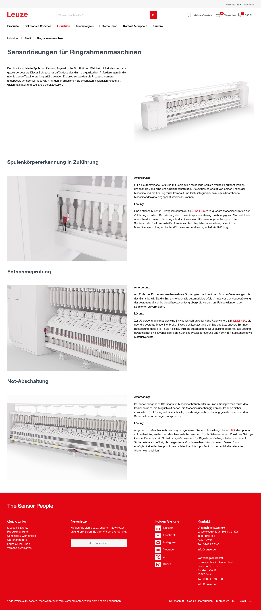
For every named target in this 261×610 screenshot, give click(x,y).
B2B (234, 600)
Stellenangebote (17, 539)
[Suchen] (153, 15)
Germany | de (232, 4)
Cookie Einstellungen (200, 600)
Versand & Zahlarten (19, 547)
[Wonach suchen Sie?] (103, 15)
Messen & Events (17, 527)
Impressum (222, 600)
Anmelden (249, 4)
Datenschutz (176, 600)
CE (250, 600)
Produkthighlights (18, 531)
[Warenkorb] (245, 15)
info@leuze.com (208, 549)
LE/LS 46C (239, 320)
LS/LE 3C (199, 210)
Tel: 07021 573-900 (210, 579)
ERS (232, 430)
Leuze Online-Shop (18, 543)
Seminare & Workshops (21, 535)
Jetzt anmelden (99, 543)
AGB (243, 600)
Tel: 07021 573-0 (208, 544)
